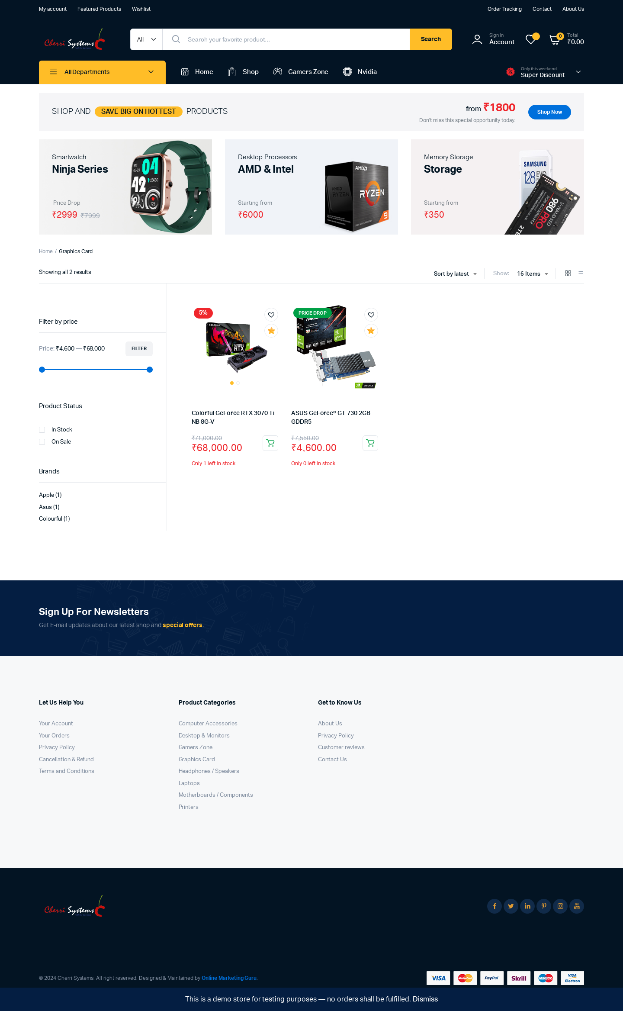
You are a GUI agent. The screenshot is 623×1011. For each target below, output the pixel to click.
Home (196, 72)
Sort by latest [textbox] (451, 274)
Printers (189, 807)
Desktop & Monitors (204, 736)
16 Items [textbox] (528, 274)
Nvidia (359, 72)
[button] (271, 314)
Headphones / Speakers (209, 771)
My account (53, 9)
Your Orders (54, 736)
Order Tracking (505, 9)
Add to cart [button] (270, 443)
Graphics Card (197, 760)
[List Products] (580, 274)
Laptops (189, 783)
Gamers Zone (300, 72)
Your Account (56, 724)
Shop (242, 72)
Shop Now (549, 112)
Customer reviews (341, 747)
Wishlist (141, 9)
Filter (139, 348)
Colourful (50, 519)
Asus (45, 507)
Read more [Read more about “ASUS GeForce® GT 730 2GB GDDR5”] (370, 443)
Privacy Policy (57, 747)
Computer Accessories (208, 724)
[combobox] (455, 274)
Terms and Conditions (66, 771)
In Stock (55, 430)
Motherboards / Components (216, 795)
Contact (542, 9)
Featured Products (99, 9)
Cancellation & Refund (66, 760)
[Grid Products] (568, 274)
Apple (46, 495)
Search (431, 39)
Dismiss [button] (425, 999)
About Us (573, 9)
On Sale (55, 442)
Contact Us (332, 760)
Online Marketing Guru (229, 978)
